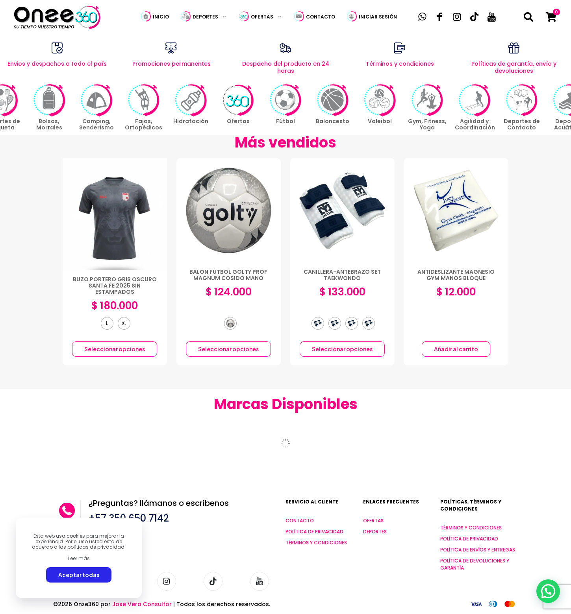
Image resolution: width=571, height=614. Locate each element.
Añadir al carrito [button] (456, 348)
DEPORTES (375, 531)
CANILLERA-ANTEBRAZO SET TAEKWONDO (342, 275)
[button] (548, 591)
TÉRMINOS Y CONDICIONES (316, 542)
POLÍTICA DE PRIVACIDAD (314, 531)
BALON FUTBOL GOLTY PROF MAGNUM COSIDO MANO (228, 275)
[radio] (107, 323)
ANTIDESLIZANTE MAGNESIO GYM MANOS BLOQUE (456, 275)
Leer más (79, 558)
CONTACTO (300, 520)
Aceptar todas (78, 574)
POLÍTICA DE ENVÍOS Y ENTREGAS (477, 549)
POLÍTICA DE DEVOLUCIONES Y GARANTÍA (474, 564)
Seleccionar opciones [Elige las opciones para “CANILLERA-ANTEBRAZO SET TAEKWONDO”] (342, 348)
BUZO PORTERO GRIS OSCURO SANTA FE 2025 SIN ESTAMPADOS (115, 285)
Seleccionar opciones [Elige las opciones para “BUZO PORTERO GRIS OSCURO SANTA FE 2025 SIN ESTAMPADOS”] (114, 348)
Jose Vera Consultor (142, 604)
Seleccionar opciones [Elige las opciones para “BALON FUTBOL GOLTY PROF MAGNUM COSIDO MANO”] (228, 348)
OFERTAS (373, 520)
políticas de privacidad (95, 547)
